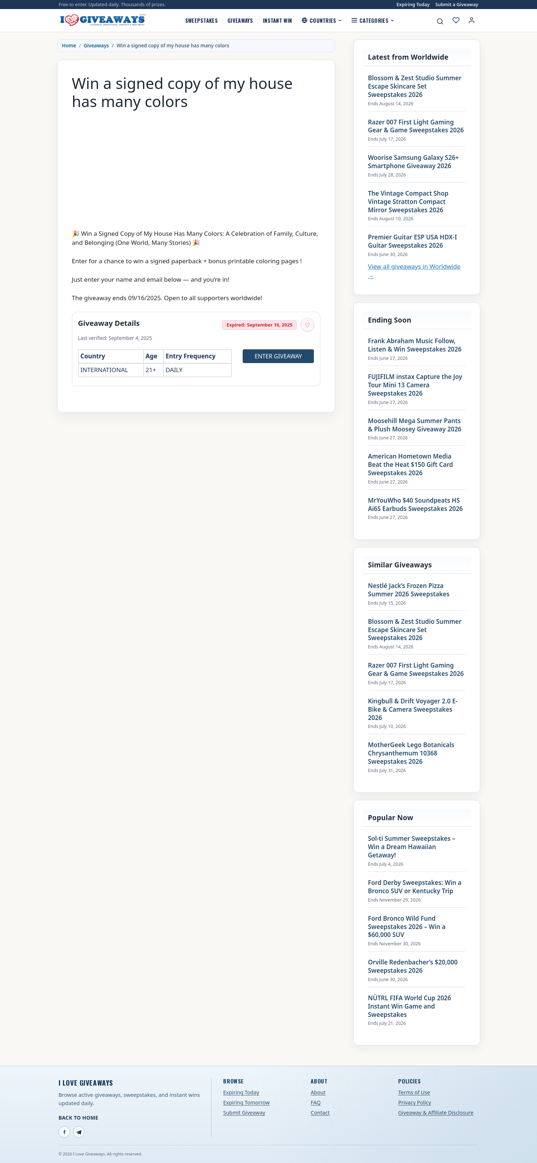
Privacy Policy (414, 1102)
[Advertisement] (196, 166)
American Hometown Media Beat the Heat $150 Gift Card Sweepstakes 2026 (410, 464)
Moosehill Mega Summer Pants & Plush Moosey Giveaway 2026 (414, 425)
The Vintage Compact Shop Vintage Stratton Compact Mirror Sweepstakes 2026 (408, 201)
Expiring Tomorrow (246, 1102)
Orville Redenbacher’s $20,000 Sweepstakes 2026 (413, 966)
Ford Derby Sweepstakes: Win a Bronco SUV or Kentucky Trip (414, 887)
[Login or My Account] (471, 20)
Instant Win (277, 20)
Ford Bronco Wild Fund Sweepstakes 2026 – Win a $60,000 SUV (407, 927)
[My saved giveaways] (456, 20)
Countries (322, 20)
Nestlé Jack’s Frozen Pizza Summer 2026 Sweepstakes (408, 590)
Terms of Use (414, 1092)
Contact (320, 1112)
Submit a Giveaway (456, 4)
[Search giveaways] (440, 21)
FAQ (315, 1102)
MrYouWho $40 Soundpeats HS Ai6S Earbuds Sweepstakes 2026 (415, 505)
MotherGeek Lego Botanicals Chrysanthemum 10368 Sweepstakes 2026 (411, 753)
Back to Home (78, 1117)
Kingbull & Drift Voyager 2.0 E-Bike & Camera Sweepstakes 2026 (413, 709)
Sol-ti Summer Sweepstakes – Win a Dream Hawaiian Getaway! (411, 847)
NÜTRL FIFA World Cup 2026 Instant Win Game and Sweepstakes (409, 1006)
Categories (372, 20)
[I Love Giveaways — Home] (102, 20)
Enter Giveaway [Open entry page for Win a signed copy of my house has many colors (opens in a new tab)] (278, 356)
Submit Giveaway (244, 1112)
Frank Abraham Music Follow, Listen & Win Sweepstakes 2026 (415, 345)
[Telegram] (79, 1132)
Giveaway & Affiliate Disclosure (435, 1112)
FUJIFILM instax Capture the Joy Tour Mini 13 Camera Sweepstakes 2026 (415, 385)
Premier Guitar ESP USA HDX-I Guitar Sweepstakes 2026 (412, 241)
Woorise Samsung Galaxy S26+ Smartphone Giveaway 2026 (413, 162)
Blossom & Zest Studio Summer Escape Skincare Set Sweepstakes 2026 (415, 86)
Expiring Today (413, 4)
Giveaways (240, 20)
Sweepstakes (201, 20)
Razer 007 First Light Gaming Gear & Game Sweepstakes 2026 (416, 126)
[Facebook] (64, 1132)
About (318, 1092)
